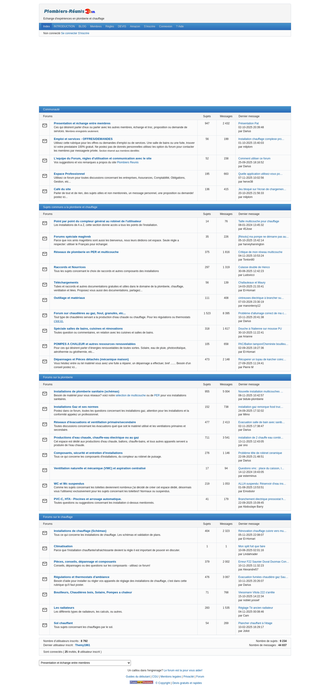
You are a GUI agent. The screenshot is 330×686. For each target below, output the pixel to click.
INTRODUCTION (64, 26)
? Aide (180, 26)
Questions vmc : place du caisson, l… (261, 468)
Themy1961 (82, 645)
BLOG (82, 26)
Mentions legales (170, 676)
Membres (96, 26)
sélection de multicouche (131, 395)
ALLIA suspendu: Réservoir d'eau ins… (262, 483)
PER (157, 395)
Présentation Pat (248, 123)
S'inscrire (83, 33)
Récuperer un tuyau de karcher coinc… (262, 359)
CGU (155, 676)
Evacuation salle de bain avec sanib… (261, 422)
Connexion (165, 26)
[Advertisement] (165, 71)
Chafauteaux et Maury (251, 282)
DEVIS (122, 26)
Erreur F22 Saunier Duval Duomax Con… (263, 561)
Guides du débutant (138, 676)
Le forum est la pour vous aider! (183, 670)
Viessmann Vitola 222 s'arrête (256, 592)
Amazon (135, 26)
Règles (109, 26)
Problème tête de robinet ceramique (260, 453)
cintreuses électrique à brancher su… (261, 298)
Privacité (188, 676)
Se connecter (69, 33)
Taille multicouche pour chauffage (258, 221)
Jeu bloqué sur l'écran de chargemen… (262, 189)
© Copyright (163, 683)
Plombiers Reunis (128, 162)
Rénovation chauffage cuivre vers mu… (262, 531)
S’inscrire (149, 26)
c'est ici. (58, 321)
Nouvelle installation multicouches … (260, 391)
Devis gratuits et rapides (187, 683)
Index (46, 26)
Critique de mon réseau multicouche (260, 252)
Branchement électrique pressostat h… (262, 499)
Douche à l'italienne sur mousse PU (260, 328)
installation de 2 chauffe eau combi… (260, 437)
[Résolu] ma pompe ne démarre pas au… (263, 236)
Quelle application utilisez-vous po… (260, 173)
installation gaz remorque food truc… (260, 406)
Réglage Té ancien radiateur (255, 607)
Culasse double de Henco (254, 267)
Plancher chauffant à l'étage (255, 623)
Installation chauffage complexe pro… (261, 139)
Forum (200, 676)
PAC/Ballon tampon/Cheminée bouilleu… (263, 344)
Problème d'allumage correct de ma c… (262, 313)
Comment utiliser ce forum (254, 158)
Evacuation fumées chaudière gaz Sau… (263, 577)
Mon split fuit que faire (251, 546)
